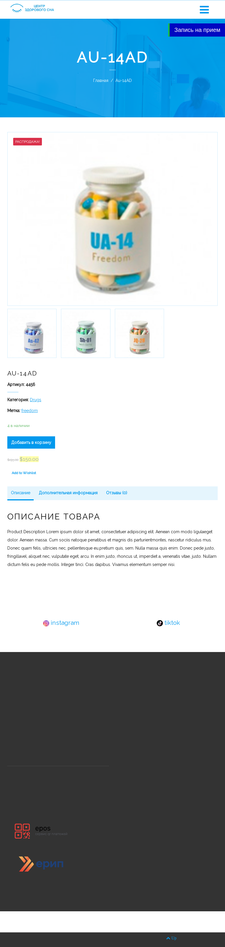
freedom (29, 410)
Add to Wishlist (24, 473)
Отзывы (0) (116, 492)
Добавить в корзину (31, 442)
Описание (20, 492)
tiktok (168, 622)
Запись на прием (197, 30)
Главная (100, 80)
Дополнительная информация (68, 492)
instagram (61, 622)
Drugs (35, 399)
